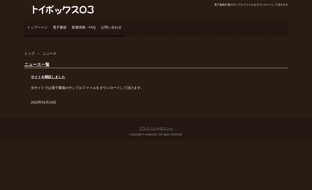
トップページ (37, 27)
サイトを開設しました (48, 77)
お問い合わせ (111, 27)
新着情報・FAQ (84, 27)
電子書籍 (59, 27)
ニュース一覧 (37, 64)
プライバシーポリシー (156, 128)
